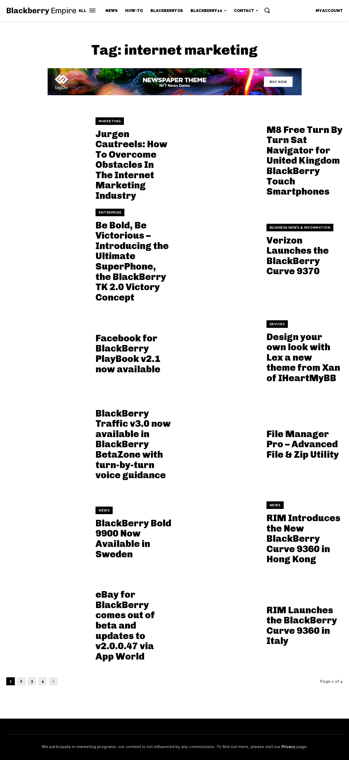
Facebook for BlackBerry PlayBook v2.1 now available (128, 354)
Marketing (110, 121)
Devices (277, 324)
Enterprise (110, 212)
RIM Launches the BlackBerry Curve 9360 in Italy (301, 625)
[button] (267, 10)
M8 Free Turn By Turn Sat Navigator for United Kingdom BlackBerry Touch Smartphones (304, 160)
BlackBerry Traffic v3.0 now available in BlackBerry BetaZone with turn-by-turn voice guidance (133, 444)
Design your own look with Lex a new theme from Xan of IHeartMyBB (303, 357)
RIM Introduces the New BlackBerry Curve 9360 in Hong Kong (303, 538)
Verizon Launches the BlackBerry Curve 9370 (297, 256)
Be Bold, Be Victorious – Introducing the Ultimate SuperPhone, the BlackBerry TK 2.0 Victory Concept (132, 261)
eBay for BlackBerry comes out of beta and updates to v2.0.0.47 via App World (125, 625)
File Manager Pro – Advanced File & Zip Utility (302, 444)
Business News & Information (300, 227)
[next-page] (53, 681)
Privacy (288, 746)
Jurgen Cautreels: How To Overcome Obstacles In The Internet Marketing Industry (131, 164)
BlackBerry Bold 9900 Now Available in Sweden (133, 539)
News (104, 510)
